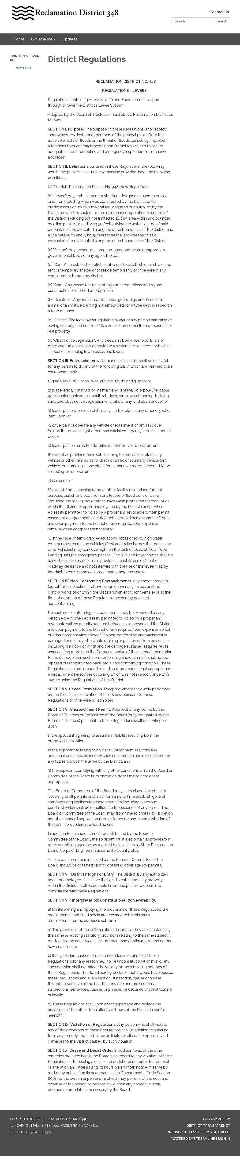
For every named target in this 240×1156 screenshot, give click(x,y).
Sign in (224, 1139)
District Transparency (208, 1125)
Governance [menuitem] (41, 39)
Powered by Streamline (193, 1139)
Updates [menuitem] (70, 39)
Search (222, 21)
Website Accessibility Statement (199, 1132)
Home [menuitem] (18, 39)
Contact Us (219, 12)
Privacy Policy (216, 1119)
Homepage (23, 67)
